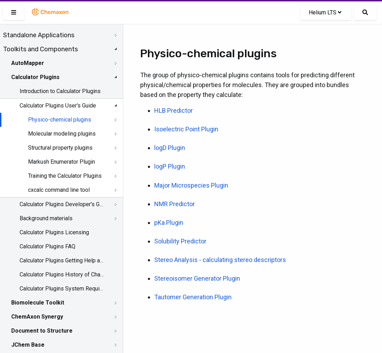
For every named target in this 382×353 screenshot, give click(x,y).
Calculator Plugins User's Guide (58, 105)
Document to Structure (42, 330)
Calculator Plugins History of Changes (62, 274)
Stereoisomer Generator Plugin (197, 278)
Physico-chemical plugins (59, 119)
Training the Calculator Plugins (65, 175)
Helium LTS (325, 12)
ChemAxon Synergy (37, 316)
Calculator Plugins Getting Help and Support (62, 260)
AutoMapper (27, 63)
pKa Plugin (168, 222)
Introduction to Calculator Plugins (60, 91)
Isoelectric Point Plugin (186, 129)
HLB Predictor (173, 110)
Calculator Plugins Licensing (54, 232)
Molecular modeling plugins (62, 133)
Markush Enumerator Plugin (61, 161)
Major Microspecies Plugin (191, 185)
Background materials (46, 218)
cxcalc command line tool (59, 190)
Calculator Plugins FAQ (47, 246)
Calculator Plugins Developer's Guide (62, 204)
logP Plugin (169, 166)
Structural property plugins (60, 147)
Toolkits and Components (40, 49)
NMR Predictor (174, 204)
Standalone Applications (38, 35)
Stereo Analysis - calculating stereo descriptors (220, 259)
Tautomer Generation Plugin (193, 297)
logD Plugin (169, 147)
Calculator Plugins (35, 77)
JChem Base (28, 344)
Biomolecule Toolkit (37, 302)
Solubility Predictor (180, 241)
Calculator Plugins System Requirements (62, 288)
